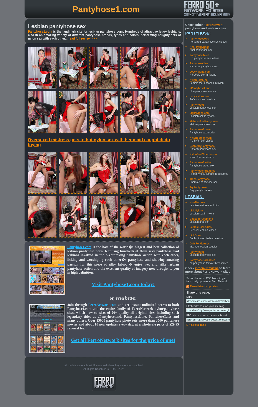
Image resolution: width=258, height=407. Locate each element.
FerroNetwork (213, 25)
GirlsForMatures (200, 243)
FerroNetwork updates (204, 286)
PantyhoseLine (199, 63)
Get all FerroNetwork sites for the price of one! (123, 340)
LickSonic (196, 235)
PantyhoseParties (201, 162)
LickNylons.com (200, 113)
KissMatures (197, 202)
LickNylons (196, 210)
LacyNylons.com (200, 96)
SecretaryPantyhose (202, 146)
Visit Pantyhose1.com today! (123, 284)
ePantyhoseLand (200, 88)
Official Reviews (206, 268)
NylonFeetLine (199, 79)
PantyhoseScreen (201, 129)
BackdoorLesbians (201, 218)
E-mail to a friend (196, 324)
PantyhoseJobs (199, 38)
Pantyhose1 (197, 104)
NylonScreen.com (201, 137)
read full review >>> (82, 38)
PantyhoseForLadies (202, 170)
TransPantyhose (200, 179)
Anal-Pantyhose (199, 46)
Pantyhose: (198, 33)
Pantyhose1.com (106, 9)
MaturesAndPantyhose (204, 121)
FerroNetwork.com (102, 305)
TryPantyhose (198, 187)
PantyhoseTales (199, 55)
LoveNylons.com (200, 71)
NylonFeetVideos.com (203, 154)
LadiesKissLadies (201, 227)
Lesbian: (194, 197)
